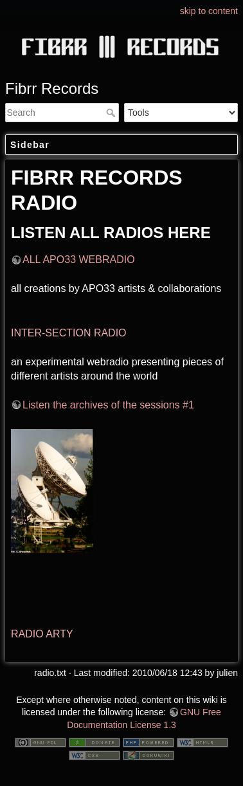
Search (112, 112)
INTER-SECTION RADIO (69, 332)
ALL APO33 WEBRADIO (78, 259)
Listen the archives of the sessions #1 (108, 404)
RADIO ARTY (42, 633)
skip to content (209, 11)
